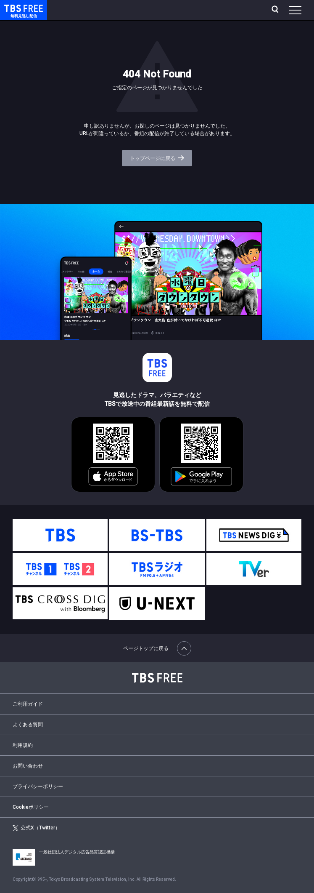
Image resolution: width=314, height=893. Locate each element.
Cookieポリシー (31, 807)
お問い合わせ (28, 766)
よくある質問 (28, 725)
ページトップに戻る (157, 648)
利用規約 (23, 745)
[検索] (276, 10)
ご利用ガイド (28, 704)
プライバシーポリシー (38, 786)
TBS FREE (14, 7)
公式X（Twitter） (36, 828)
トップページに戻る (157, 158)
